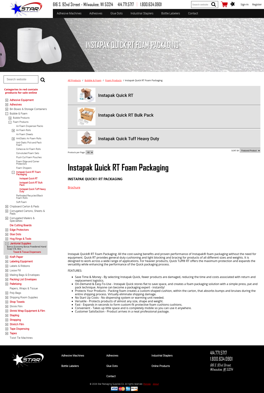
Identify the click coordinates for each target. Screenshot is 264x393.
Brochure (74, 187)
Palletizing (15, 284)
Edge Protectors (19, 229)
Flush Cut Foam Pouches (29, 157)
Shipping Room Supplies (24, 297)
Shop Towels (17, 302)
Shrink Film (16, 306)
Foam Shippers (24, 167)
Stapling (14, 315)
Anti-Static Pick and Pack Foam (29, 143)
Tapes (13, 333)
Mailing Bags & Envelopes (25, 275)
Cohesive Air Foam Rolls (28, 149)
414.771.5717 (218, 353)
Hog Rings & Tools (20, 238)
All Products (74, 80)
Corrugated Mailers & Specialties (22, 219)
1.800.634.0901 (221, 359)
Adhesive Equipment (22, 100)
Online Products (160, 366)
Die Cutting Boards (21, 225)
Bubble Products (21, 117)
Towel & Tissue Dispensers (27, 252)
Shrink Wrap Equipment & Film (27, 310)
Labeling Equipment (21, 261)
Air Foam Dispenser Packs (29, 126)
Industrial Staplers (142, 13)
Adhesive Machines (69, 13)
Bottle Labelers (170, 13)
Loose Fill (15, 270)
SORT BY (235, 150)
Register (257, 4)
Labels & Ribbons (20, 266)
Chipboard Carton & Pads (24, 206)
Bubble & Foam (18, 113)
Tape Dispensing (19, 328)
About (156, 383)
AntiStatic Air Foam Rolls (28, 138)
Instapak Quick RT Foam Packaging (28, 173)
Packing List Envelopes (23, 279)
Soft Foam (21, 202)
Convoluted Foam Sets (27, 153)
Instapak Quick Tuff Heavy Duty (32, 190)
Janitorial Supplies (20, 243)
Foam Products (21, 121)
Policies (147, 383)
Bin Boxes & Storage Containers (28, 109)
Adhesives (95, 13)
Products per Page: (77, 152)
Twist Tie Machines (21, 337)
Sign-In (245, 4)
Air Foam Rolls (23, 130)
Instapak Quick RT (28, 178)
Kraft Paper (16, 257)
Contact (193, 13)
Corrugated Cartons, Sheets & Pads (27, 212)
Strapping (15, 319)
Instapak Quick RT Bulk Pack (30, 184)
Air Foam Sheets (24, 134)
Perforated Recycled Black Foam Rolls (29, 196)
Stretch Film (17, 324)
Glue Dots (116, 13)
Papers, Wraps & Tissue (24, 288)
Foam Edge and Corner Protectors (27, 162)
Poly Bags (15, 293)
